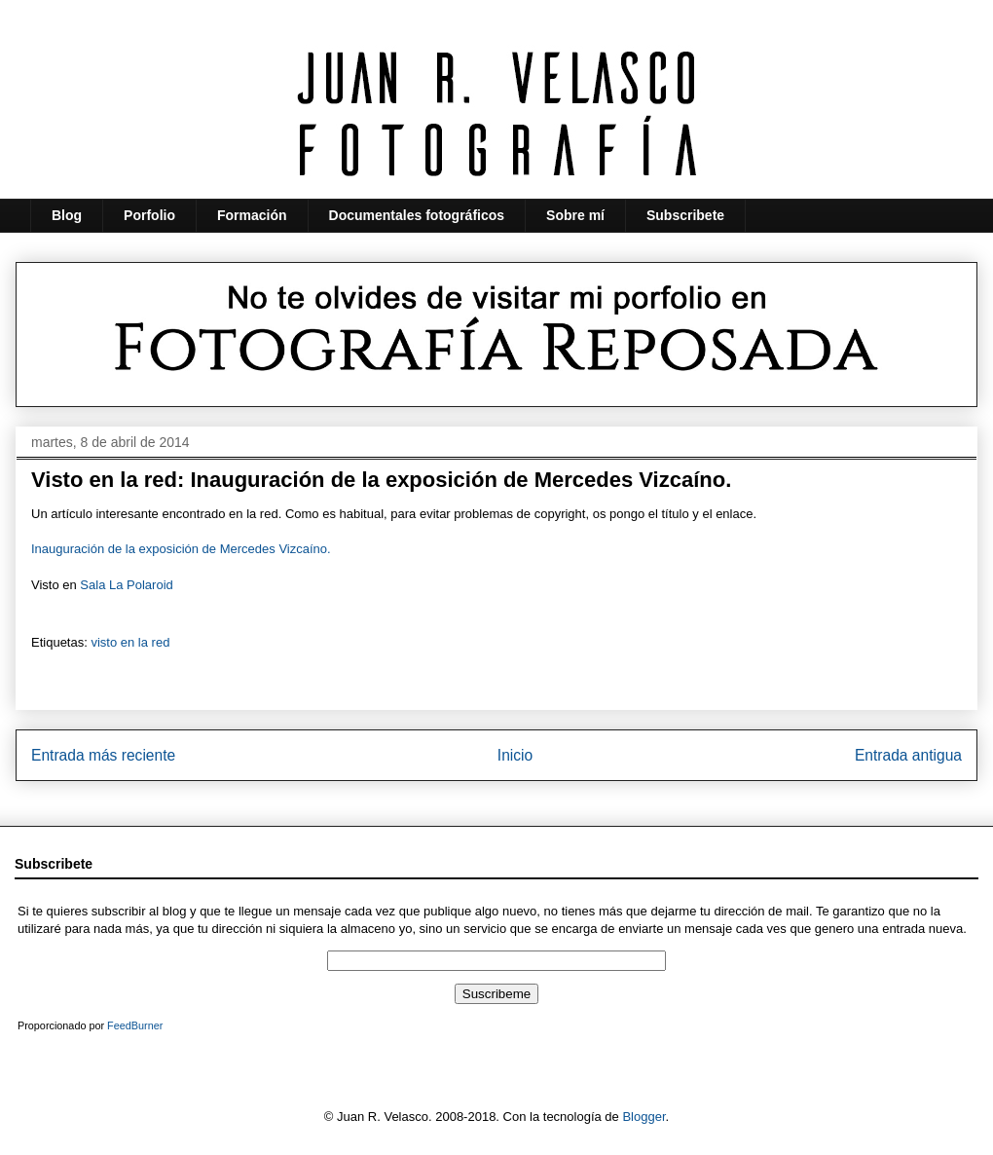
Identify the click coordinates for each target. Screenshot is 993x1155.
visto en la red (130, 642)
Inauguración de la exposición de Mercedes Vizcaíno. (181, 548)
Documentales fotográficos (416, 215)
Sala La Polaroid (126, 585)
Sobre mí (575, 215)
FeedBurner (135, 1025)
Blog (67, 215)
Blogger (643, 1116)
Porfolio (149, 215)
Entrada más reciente (103, 755)
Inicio (515, 755)
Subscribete (685, 215)
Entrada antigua (908, 755)
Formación (252, 215)
